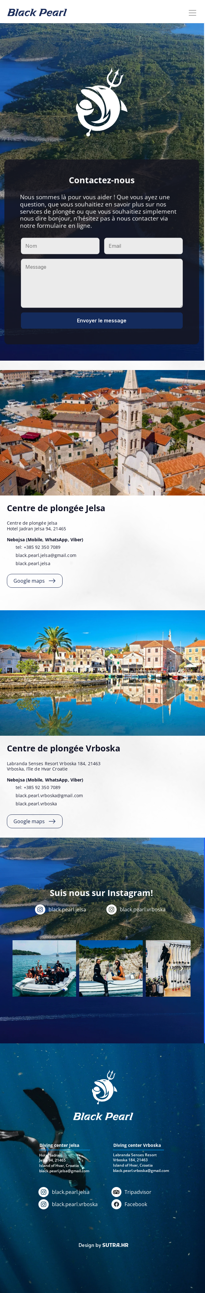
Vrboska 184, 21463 (130, 1160)
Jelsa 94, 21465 (52, 1160)
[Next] (181, 968)
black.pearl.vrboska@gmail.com (49, 795)
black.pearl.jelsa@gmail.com (46, 555)
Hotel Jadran (50, 1155)
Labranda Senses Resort (135, 1155)
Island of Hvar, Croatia (133, 1165)
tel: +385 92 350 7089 (39, 547)
